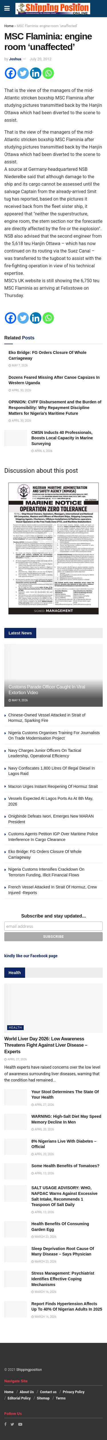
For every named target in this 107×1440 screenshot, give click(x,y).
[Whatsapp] (48, 73)
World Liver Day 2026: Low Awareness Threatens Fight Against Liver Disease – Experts (45, 1045)
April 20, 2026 (42, 1129)
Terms (61, 1398)
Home (8, 26)
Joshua (15, 59)
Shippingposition (29, 1370)
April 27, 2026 (15, 1059)
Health (15, 1028)
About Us (27, 1392)
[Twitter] (23, 73)
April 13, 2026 (42, 1173)
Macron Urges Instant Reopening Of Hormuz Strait (53, 786)
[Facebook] (10, 73)
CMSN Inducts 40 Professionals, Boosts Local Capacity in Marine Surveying (62, 438)
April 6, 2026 (42, 450)
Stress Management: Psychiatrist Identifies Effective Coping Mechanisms (62, 1279)
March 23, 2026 (43, 1236)
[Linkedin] (35, 73)
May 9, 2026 (18, 700)
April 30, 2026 (20, 390)
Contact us (48, 1392)
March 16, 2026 (43, 1291)
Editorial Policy (19, 1398)
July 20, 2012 (41, 59)
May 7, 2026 (18, 365)
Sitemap (43, 1398)
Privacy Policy (73, 1392)
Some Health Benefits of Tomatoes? (65, 1165)
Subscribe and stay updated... (53, 916)
